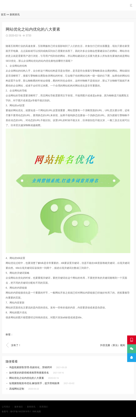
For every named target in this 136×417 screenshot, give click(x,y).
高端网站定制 (16, 388)
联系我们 (43, 407)
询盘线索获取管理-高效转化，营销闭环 (30, 367)
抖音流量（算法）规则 (115, 345)
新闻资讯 (15, 14)
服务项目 (18, 407)
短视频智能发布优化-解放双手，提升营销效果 (34, 383)
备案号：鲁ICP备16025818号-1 (16, 411)
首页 (3, 14)
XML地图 (36, 411)
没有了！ (13, 345)
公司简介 (6, 407)
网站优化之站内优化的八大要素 (26, 378)
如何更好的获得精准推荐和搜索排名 (29, 372)
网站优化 (33, 60)
